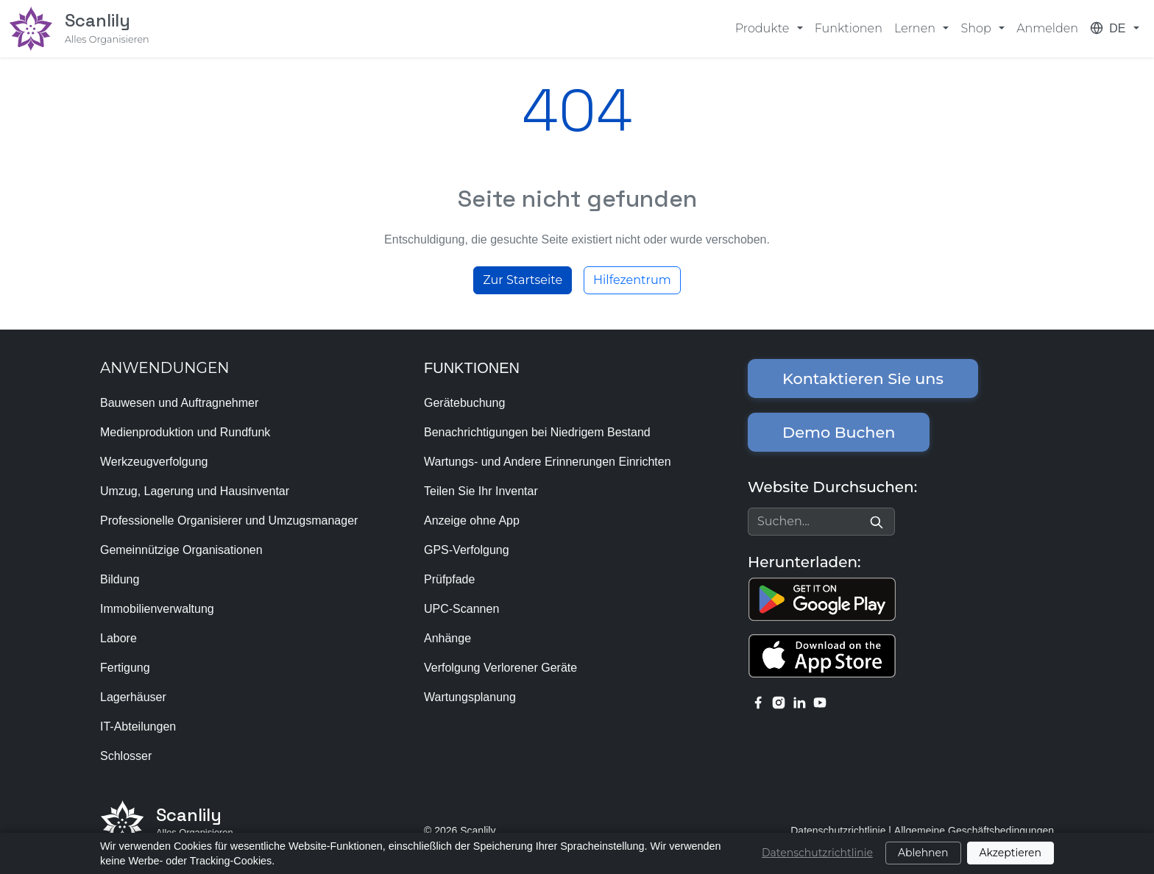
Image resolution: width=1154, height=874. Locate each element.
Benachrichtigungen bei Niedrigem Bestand (537, 432)
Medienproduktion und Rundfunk (185, 432)
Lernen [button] (916, 28)
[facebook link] (758, 702)
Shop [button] (977, 28)
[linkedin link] (799, 702)
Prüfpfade (449, 579)
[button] (1114, 28)
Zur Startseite (522, 280)
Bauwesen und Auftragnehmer (179, 403)
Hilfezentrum (632, 280)
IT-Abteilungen (138, 726)
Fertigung (125, 667)
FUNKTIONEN (472, 368)
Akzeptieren (1011, 852)
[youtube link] (820, 702)
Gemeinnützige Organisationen (181, 550)
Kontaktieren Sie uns (863, 378)
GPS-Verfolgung (466, 550)
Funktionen (848, 28)
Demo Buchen (838, 432)
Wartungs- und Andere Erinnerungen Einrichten (547, 461)
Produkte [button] (764, 28)
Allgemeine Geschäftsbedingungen (974, 830)
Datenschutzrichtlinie (837, 830)
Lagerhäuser (133, 697)
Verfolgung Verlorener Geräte (500, 667)
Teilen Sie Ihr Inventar (481, 491)
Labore (118, 638)
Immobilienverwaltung (157, 609)
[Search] (876, 521)
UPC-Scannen (461, 609)
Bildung (119, 579)
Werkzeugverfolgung (154, 461)
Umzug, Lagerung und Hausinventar (194, 491)
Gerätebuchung (464, 403)
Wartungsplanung (470, 697)
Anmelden (1047, 28)
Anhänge (447, 638)
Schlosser (126, 756)
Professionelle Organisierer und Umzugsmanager (229, 520)
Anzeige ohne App (472, 520)
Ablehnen (923, 852)
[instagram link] (778, 702)
